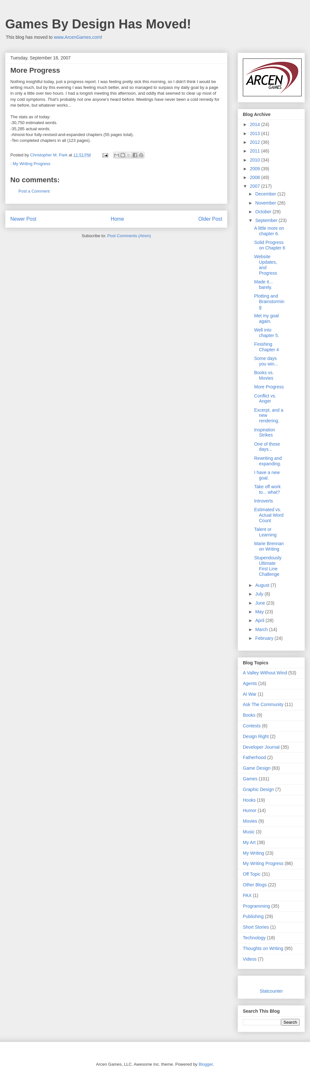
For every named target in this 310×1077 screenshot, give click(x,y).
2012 (255, 142)
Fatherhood (254, 757)
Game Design (257, 768)
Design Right (256, 736)
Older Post (210, 219)
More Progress (269, 386)
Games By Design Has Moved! (98, 24)
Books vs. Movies (264, 375)
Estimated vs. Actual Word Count (269, 515)
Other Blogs (255, 884)
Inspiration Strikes (264, 432)
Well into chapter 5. (266, 332)
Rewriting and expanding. (268, 461)
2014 (255, 124)
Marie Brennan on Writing (269, 546)
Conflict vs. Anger (265, 398)
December (266, 193)
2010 (255, 160)
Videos (250, 959)
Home (117, 219)
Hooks (249, 800)
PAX (247, 895)
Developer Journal (261, 747)
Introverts (263, 500)
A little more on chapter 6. (269, 231)
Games (250, 778)
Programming (256, 906)
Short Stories (256, 927)
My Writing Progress (31, 163)
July (259, 594)
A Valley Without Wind (265, 672)
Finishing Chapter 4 (266, 347)
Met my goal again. (266, 318)
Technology (254, 937)
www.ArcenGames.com (77, 37)
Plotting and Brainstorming (269, 301)
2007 (255, 186)
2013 (255, 133)
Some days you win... (266, 361)
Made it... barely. (263, 284)
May (260, 611)
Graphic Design (258, 789)
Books (249, 715)
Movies (250, 821)
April (260, 620)
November (266, 203)
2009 (255, 168)
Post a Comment (34, 191)
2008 (255, 177)
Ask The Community (263, 704)
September (266, 220)
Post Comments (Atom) (129, 235)
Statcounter (271, 991)
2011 (255, 150)
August (262, 585)
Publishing (253, 916)
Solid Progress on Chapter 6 (269, 245)
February (264, 638)
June (260, 603)
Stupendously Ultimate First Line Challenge (268, 565)
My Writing (253, 853)
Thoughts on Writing (263, 948)
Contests (252, 725)
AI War (249, 694)
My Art (249, 842)
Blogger (206, 1064)
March (262, 629)
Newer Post (23, 219)
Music (249, 831)
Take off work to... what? (267, 489)
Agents (250, 683)
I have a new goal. (267, 475)
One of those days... (267, 446)
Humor (249, 810)
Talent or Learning (265, 532)
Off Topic (252, 874)
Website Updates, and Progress (265, 264)
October (264, 211)
